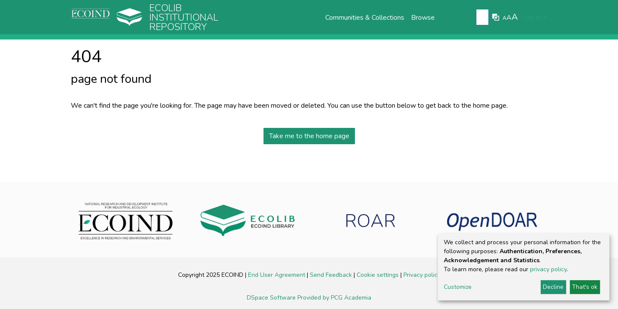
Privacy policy (421, 275)
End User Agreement (277, 275)
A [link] (504, 18)
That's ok (584, 287)
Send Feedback (332, 275)
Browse (423, 17)
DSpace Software (272, 298)
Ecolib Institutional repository (183, 17)
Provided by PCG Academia (334, 298)
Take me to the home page (309, 136)
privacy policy (548, 269)
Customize (458, 287)
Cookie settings (378, 275)
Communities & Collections (364, 17)
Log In (531, 17)
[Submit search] (483, 17)
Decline (553, 287)
